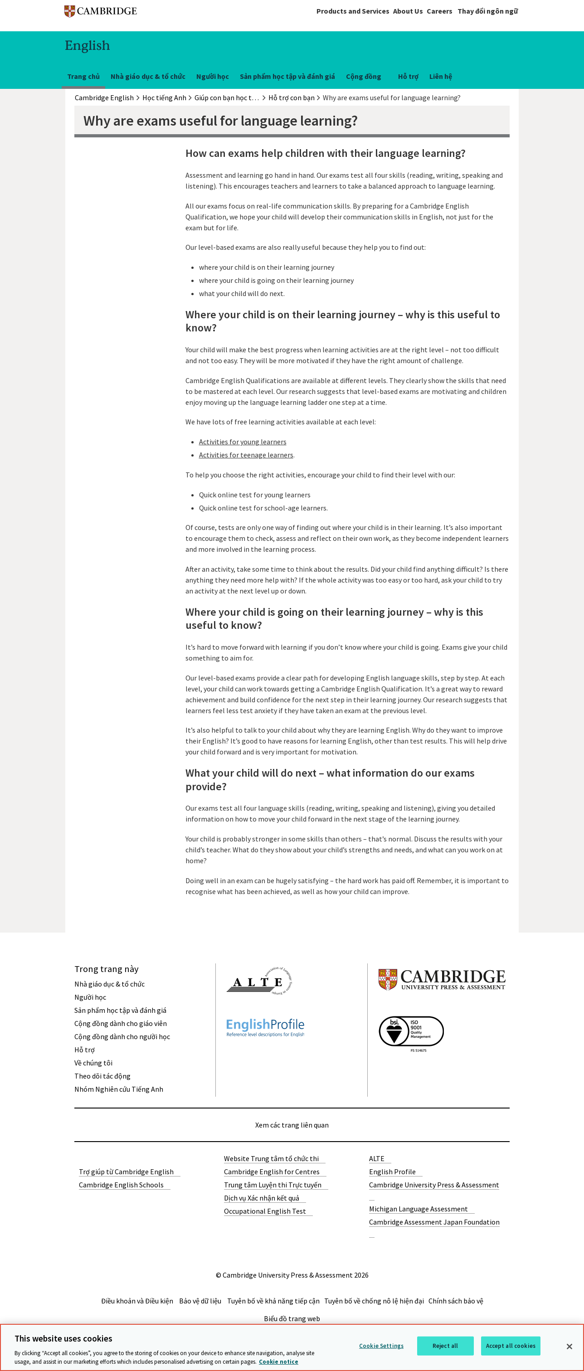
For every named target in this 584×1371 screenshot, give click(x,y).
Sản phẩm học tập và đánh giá (287, 76)
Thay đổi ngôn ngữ (487, 10)
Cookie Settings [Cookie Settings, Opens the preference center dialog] (381, 1346)
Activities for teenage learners (246, 454)
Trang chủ (83, 76)
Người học (212, 76)
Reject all (445, 1346)
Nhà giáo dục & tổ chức (148, 76)
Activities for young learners (243, 441)
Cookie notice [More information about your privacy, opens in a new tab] (278, 1362)
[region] (292, 1347)
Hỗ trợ (408, 76)
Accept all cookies (510, 1346)
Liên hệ (440, 76)
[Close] (569, 1346)
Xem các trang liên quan (292, 1124)
